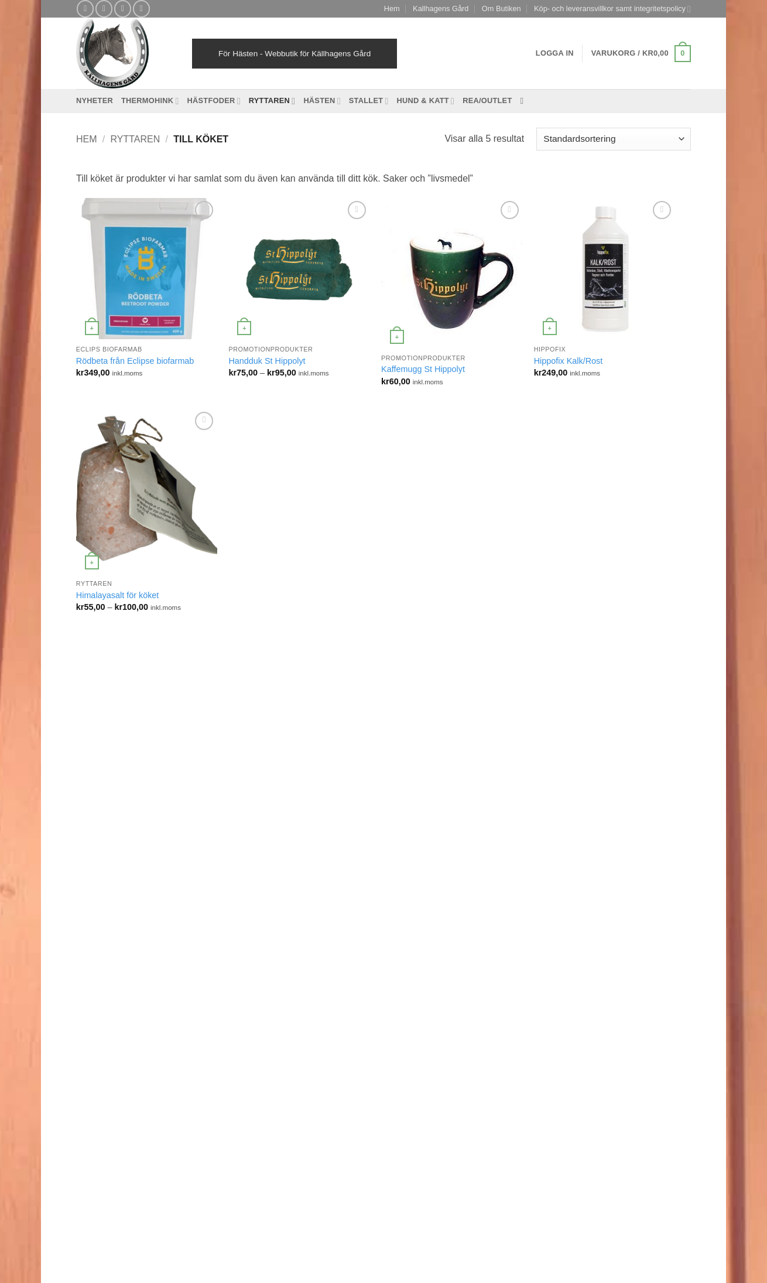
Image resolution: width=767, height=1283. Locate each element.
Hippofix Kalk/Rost (568, 361)
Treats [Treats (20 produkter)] (343, 990)
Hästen (321, 101)
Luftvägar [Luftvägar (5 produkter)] (253, 894)
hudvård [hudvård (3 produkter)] (251, 838)
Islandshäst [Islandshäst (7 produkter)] (311, 856)
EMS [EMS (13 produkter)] (246, 780)
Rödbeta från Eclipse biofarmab (135, 361)
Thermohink (150, 101)
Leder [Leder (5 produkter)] (359, 876)
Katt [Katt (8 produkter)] (348, 856)
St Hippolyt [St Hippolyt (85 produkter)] (302, 971)
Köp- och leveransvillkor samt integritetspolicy (612, 9)
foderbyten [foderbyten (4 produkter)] (255, 800)
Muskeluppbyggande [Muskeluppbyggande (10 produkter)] (315, 914)
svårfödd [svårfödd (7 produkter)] (252, 990)
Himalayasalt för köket (117, 595)
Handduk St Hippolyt (266, 361)
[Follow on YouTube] (141, 8)
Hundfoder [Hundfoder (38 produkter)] (323, 838)
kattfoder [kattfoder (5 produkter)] (252, 876)
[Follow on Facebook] (85, 8)
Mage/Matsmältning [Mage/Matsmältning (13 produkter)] (313, 894)
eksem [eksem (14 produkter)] (338, 761)
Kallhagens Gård (440, 8)
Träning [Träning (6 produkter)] (250, 1009)
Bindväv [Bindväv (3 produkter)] (251, 761)
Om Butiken (501, 8)
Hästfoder (214, 101)
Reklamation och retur (356, 1075)
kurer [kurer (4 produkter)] (329, 876)
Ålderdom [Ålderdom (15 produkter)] (254, 1028)
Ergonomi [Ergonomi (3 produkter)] (281, 780)
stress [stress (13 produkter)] (342, 971)
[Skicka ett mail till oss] (122, 8)
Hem (392, 8)
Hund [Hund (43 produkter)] (285, 838)
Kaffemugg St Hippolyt (423, 369)
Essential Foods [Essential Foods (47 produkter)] (335, 780)
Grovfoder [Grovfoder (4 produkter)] (330, 800)
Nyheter (94, 100)
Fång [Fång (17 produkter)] (293, 800)
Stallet (369, 101)
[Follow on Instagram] (103, 8)
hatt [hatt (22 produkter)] (244, 818)
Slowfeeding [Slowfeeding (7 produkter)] (258, 952)
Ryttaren (272, 101)
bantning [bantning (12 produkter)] (277, 743)
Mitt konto (439, 1075)
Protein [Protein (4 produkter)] (295, 933)
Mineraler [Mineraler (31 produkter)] (253, 914)
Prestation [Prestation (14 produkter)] (255, 933)
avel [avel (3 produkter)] (244, 743)
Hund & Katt (426, 101)
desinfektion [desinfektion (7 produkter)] (296, 761)
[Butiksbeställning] (613, 139)
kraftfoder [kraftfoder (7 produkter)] (294, 876)
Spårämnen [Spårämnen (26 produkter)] (309, 952)
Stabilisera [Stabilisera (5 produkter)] (255, 971)
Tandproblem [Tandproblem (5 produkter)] (299, 990)
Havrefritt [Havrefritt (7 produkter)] (277, 818)
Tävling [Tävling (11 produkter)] (286, 1009)
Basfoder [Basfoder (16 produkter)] (318, 743)
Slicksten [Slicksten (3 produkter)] (333, 933)
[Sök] (524, 101)
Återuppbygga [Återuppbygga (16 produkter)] (304, 1028)
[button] (641, 53)
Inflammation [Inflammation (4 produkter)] (259, 856)
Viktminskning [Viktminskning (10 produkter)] (333, 1009)
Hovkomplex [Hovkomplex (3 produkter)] (323, 818)
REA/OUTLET (487, 100)
